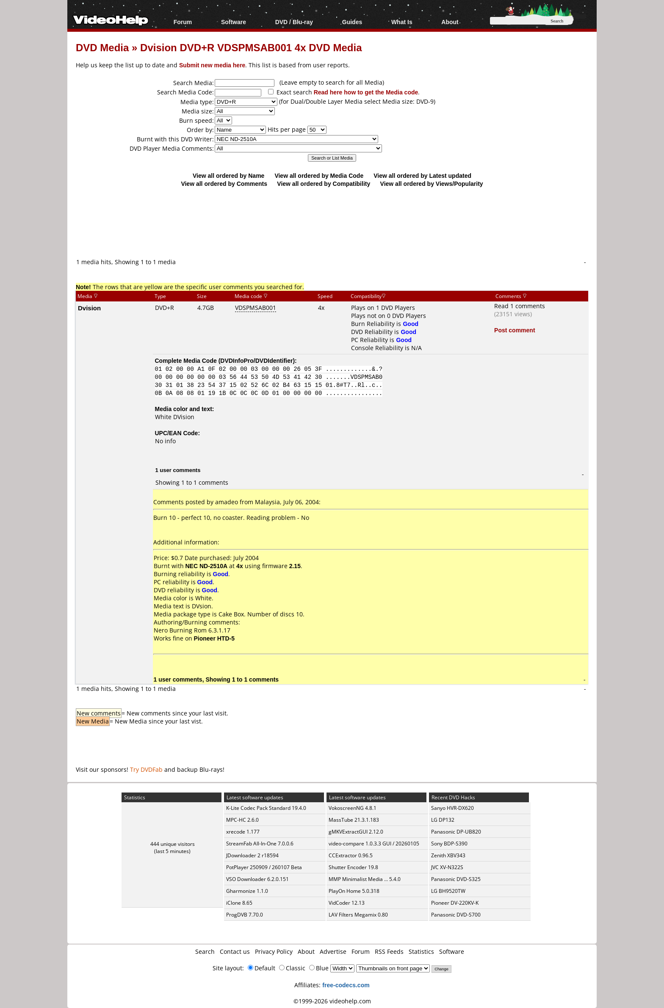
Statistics (421, 951)
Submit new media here (212, 65)
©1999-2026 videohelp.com (332, 1001)
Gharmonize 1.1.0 (247, 891)
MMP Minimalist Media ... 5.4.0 (365, 879)
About (449, 22)
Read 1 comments (519, 306)
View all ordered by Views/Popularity (431, 184)
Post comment (514, 330)
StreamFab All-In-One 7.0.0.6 (259, 843)
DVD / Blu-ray (294, 22)
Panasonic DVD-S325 (456, 879)
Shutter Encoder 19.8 (353, 867)
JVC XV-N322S (447, 867)
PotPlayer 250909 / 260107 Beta (264, 867)
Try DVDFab (146, 769)
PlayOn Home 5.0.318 (354, 891)
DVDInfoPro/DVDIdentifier (256, 360)
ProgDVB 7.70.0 (244, 914)
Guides (352, 22)
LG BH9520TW (448, 891)
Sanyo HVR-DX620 (452, 808)
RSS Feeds (389, 951)
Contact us (235, 951)
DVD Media (102, 47)
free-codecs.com (345, 985)
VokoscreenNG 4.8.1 (352, 808)
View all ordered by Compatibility (323, 184)
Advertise (333, 951)
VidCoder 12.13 (347, 902)
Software (233, 22)
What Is (401, 22)
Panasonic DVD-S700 (456, 914)
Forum (183, 22)
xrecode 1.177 (243, 831)
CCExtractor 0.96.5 (351, 855)
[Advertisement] (332, 222)
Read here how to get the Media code (366, 92)
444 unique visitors (172, 844)
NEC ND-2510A (206, 566)
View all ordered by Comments (224, 184)
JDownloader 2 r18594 (252, 855)
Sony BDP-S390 (449, 843)
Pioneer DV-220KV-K (455, 902)
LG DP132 (442, 819)
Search (205, 951)
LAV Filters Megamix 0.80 (358, 914)
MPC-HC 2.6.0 (242, 819)
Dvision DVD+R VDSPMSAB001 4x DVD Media (251, 47)
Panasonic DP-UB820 (456, 831)
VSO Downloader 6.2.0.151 (257, 879)
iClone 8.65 (239, 902)
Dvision (89, 308)
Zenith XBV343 (448, 855)
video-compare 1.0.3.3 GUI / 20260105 (374, 843)
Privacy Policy (274, 951)
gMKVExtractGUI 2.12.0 (356, 831)
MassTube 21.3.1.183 (354, 819)
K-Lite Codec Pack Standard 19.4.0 (266, 808)
